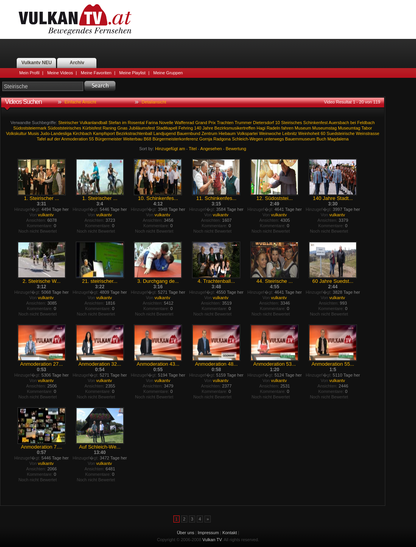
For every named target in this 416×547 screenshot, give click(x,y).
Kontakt (229, 532)
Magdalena (337, 139)
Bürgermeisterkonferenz (175, 139)
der (57, 139)
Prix (212, 122)
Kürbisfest (91, 128)
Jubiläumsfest (142, 128)
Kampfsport (104, 133)
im (124, 122)
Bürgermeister (108, 139)
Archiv (77, 62)
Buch (321, 139)
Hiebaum (227, 133)
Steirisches (291, 122)
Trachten (225, 122)
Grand (201, 122)
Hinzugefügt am (170, 148)
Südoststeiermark (30, 128)
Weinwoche (270, 133)
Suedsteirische (341, 133)
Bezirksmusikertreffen (234, 128)
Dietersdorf (263, 122)
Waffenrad (184, 122)
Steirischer (68, 122)
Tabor (367, 128)
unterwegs (274, 139)
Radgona (222, 139)
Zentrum (209, 133)
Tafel (41, 139)
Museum (303, 128)
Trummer (243, 122)
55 (91, 139)
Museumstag (324, 128)
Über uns (185, 532)
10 (277, 122)
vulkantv (46, 214)
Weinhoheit (309, 133)
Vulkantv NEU (36, 62)
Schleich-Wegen (247, 139)
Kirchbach (82, 133)
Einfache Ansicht (80, 102)
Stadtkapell (166, 128)
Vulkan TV (75, 19)
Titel (193, 148)
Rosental (136, 122)
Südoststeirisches (64, 128)
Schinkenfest (315, 122)
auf (50, 139)
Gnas (122, 128)
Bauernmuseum (300, 139)
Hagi (261, 128)
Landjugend (165, 133)
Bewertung (236, 148)
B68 (148, 139)
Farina (152, 122)
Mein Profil (29, 72)
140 (197, 128)
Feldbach (366, 122)
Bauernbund (188, 133)
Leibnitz (289, 133)
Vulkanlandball (93, 122)
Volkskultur (16, 133)
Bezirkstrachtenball (134, 133)
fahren (287, 128)
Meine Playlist (132, 72)
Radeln (273, 128)
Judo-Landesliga (56, 133)
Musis (33, 133)
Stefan (114, 122)
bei (353, 122)
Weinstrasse (367, 133)
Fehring (185, 128)
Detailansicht (154, 102)
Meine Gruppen (168, 72)
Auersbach (339, 122)
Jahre (208, 128)
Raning (109, 128)
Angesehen (211, 148)
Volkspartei (247, 133)
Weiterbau (133, 139)
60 (323, 133)
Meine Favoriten (96, 72)
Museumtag (349, 128)
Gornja (205, 139)
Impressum (208, 532)
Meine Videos (60, 72)
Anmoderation (74, 139)
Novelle (166, 122)
